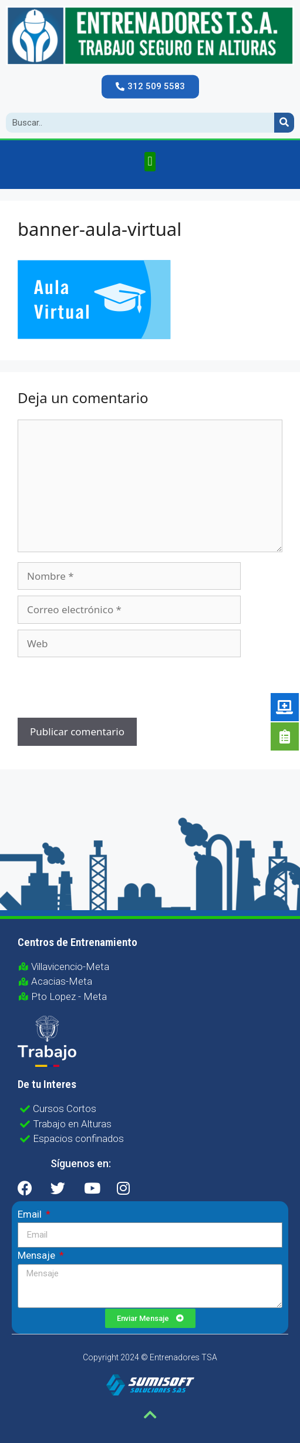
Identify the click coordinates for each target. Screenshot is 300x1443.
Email (31, 1214)
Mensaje (38, 1255)
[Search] (284, 123)
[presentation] (97, 688)
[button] (150, 86)
